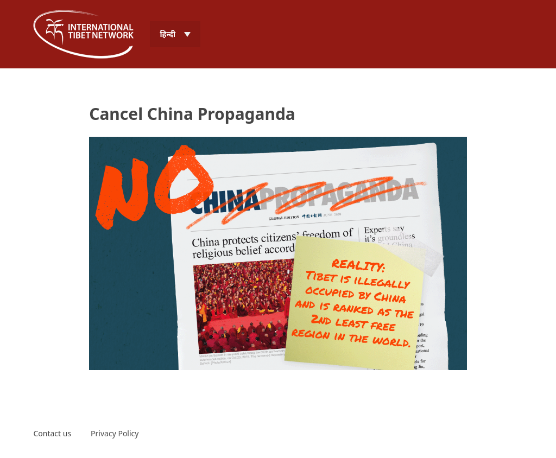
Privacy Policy (114, 433)
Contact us (52, 433)
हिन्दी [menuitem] (167, 34)
